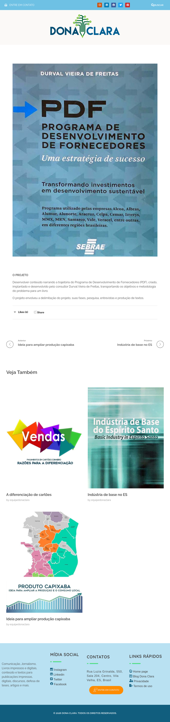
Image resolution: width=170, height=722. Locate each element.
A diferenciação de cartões (29, 495)
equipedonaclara (19, 500)
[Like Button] (15, 312)
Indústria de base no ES (107, 495)
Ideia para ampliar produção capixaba (38, 619)
